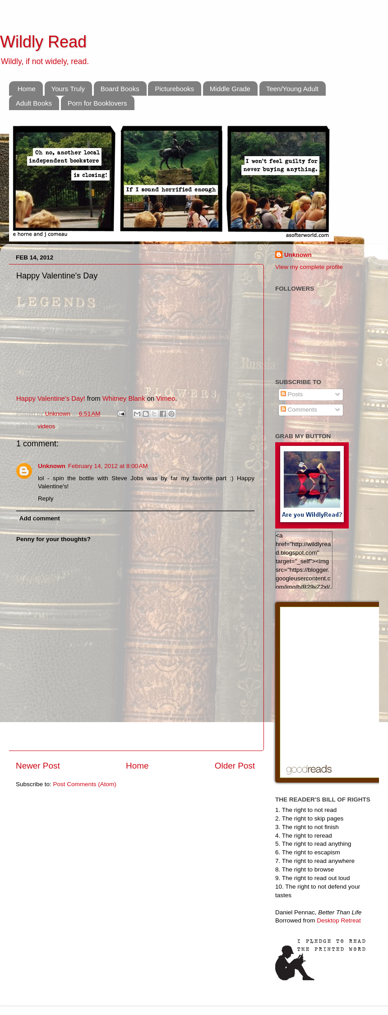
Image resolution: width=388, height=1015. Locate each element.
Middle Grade (230, 89)
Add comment (39, 518)
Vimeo (165, 398)
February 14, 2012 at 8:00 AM (108, 466)
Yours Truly (68, 89)
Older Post (235, 765)
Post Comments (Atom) (84, 784)
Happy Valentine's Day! (50, 398)
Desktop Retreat (339, 920)
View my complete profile (309, 267)
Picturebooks (174, 89)
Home (27, 89)
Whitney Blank (123, 398)
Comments (299, 409)
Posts (292, 394)
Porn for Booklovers (97, 103)
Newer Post (38, 765)
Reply (46, 498)
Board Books (120, 89)
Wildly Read (43, 41)
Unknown (58, 413)
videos (46, 426)
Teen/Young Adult (292, 89)
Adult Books (34, 103)
